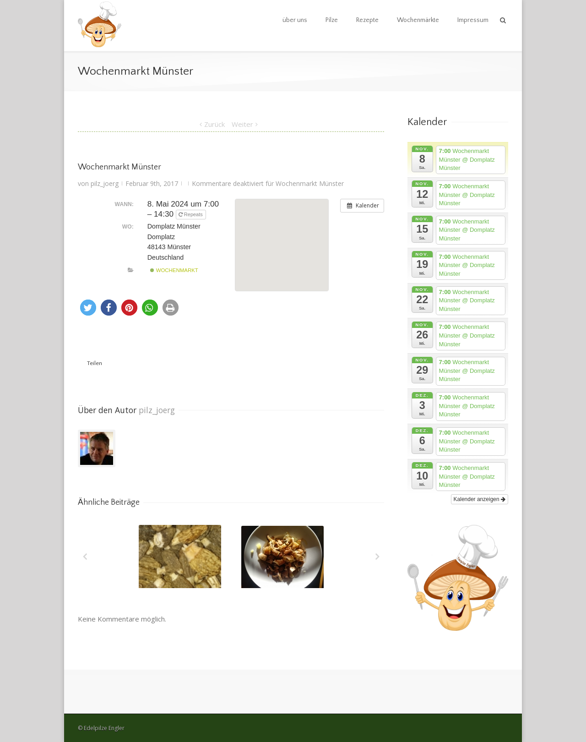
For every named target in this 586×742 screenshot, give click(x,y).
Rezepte (367, 20)
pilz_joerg (105, 183)
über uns (294, 20)
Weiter (242, 124)
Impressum (472, 20)
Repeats (191, 214)
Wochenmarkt (174, 270)
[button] (88, 308)
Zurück (214, 124)
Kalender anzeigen (479, 499)
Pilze (332, 20)
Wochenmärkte (418, 20)
